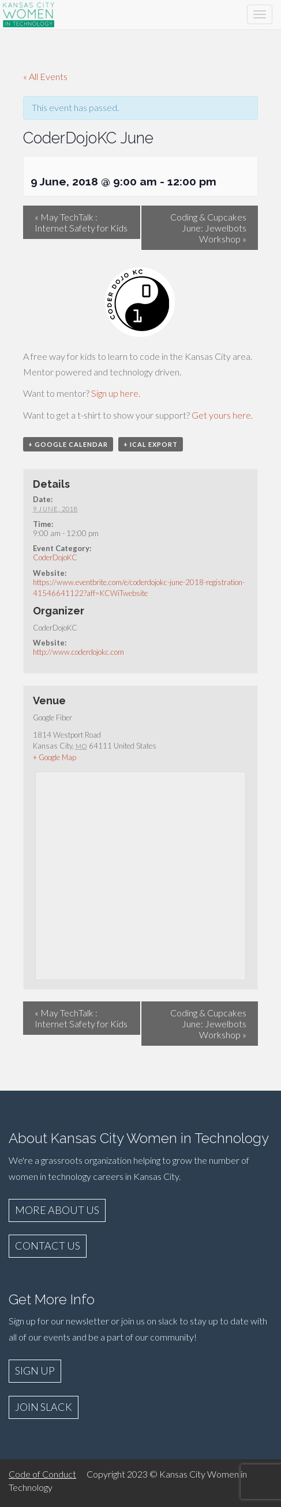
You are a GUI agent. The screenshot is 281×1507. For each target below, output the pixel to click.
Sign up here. (115, 393)
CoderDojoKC (55, 557)
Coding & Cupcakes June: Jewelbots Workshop (208, 227)
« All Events (45, 76)
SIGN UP (35, 1370)
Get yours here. (222, 414)
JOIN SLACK (43, 1406)
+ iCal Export (150, 444)
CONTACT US (47, 1245)
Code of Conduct (42, 1473)
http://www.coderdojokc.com (78, 651)
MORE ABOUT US (57, 1210)
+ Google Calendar (68, 444)
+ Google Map (54, 757)
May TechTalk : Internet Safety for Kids (81, 222)
